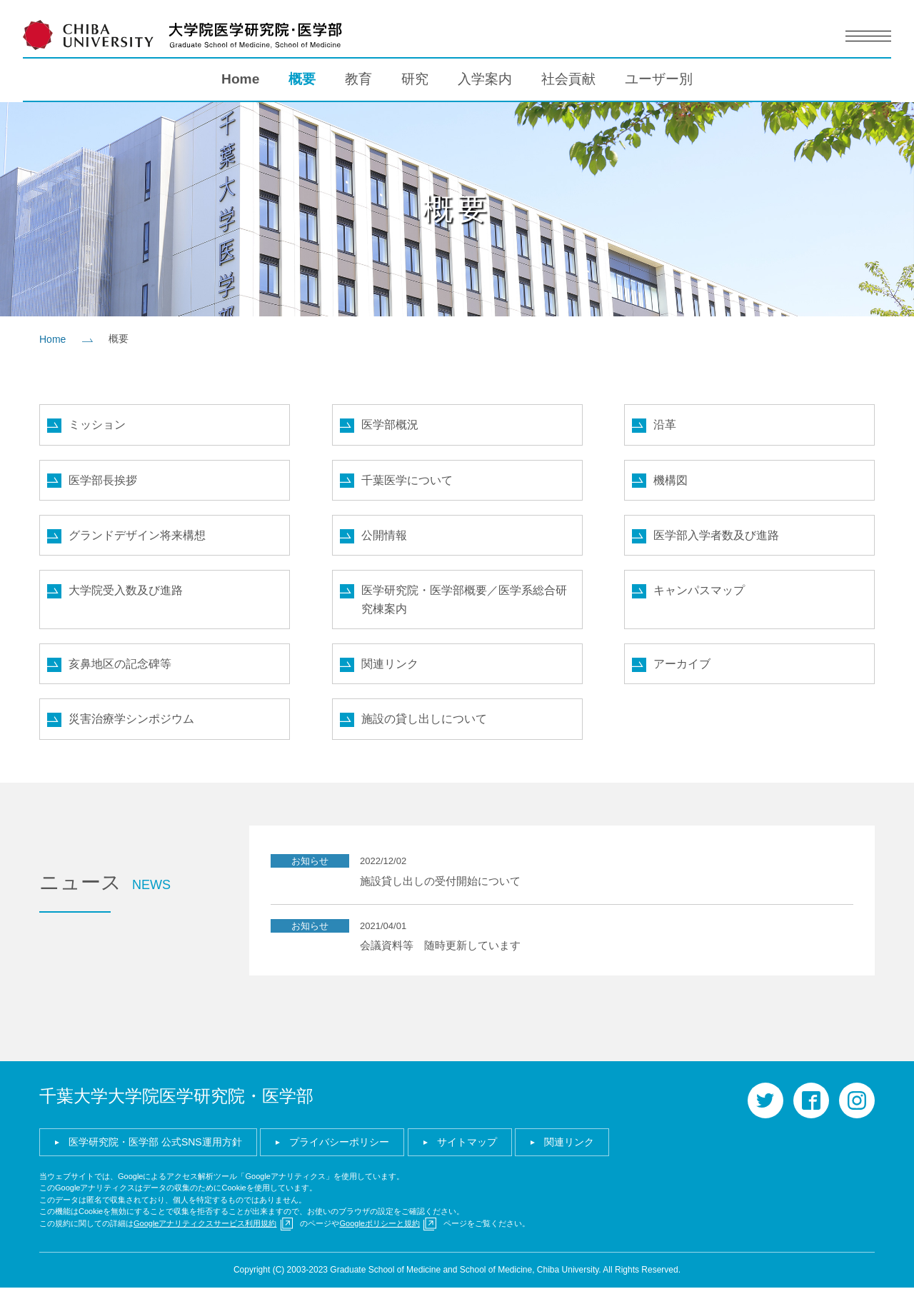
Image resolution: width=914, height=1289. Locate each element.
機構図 (670, 480)
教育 (358, 78)
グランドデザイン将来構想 (137, 535)
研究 (414, 78)
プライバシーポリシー (339, 1142)
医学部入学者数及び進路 (716, 535)
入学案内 (485, 78)
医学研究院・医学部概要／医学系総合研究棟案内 (464, 600)
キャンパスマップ (699, 591)
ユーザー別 (659, 78)
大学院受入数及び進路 (126, 591)
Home (240, 78)
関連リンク (389, 664)
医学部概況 (389, 424)
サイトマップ (467, 1142)
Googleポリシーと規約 (379, 1224)
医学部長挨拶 (103, 480)
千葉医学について (407, 480)
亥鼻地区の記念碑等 (120, 664)
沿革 (664, 424)
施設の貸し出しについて (424, 720)
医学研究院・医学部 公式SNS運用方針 (155, 1142)
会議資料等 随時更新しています (440, 947)
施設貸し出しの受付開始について (440, 882)
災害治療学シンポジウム (131, 720)
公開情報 (384, 535)
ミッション (97, 424)
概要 (302, 78)
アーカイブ (681, 664)
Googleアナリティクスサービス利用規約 (205, 1224)
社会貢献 (568, 78)
